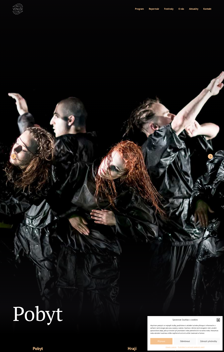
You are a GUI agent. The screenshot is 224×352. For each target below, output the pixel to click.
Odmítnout (185, 341)
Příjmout (161, 341)
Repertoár (154, 8)
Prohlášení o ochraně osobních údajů (191, 347)
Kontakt (207, 8)
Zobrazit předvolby (208, 341)
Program (139, 8)
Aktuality (193, 8)
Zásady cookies (171, 347)
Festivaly (168, 8)
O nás (181, 8)
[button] (218, 319)
